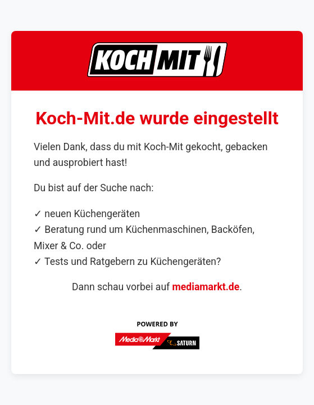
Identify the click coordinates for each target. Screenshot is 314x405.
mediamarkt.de (206, 286)
